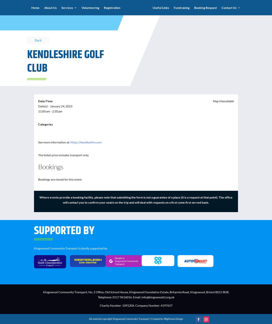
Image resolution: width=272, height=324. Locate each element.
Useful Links (161, 7)
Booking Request (205, 7)
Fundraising (181, 7)
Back (38, 40)
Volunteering (90, 7)
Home (35, 7)
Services (67, 7)
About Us (50, 7)
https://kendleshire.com (86, 142)
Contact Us (229, 7)
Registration (112, 7)
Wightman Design (173, 318)
